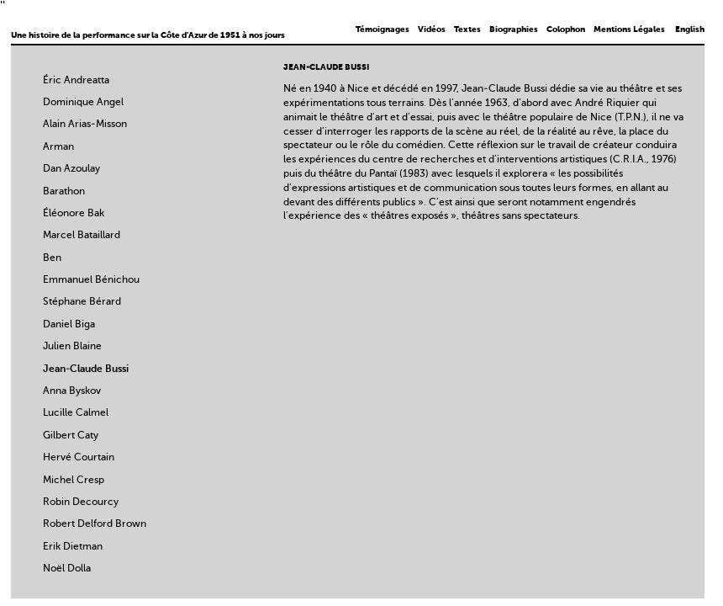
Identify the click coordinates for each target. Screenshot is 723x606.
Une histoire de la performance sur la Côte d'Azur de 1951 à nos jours (148, 35)
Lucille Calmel (75, 413)
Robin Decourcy (81, 502)
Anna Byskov (72, 391)
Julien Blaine (72, 347)
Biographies (513, 29)
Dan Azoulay (71, 169)
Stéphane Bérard (82, 302)
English (690, 29)
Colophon (565, 29)
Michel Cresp (73, 481)
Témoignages (382, 29)
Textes (467, 29)
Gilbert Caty (70, 436)
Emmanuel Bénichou (91, 280)
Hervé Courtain (78, 458)
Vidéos (432, 29)
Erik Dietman (73, 547)
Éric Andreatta (76, 81)
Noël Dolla (67, 569)
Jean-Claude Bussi (86, 369)
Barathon (64, 192)
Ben (52, 258)
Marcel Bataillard (81, 236)
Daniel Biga (69, 325)
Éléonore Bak (73, 214)
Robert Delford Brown (94, 524)
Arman (58, 147)
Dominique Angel (83, 103)
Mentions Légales (629, 29)
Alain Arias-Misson (85, 125)
